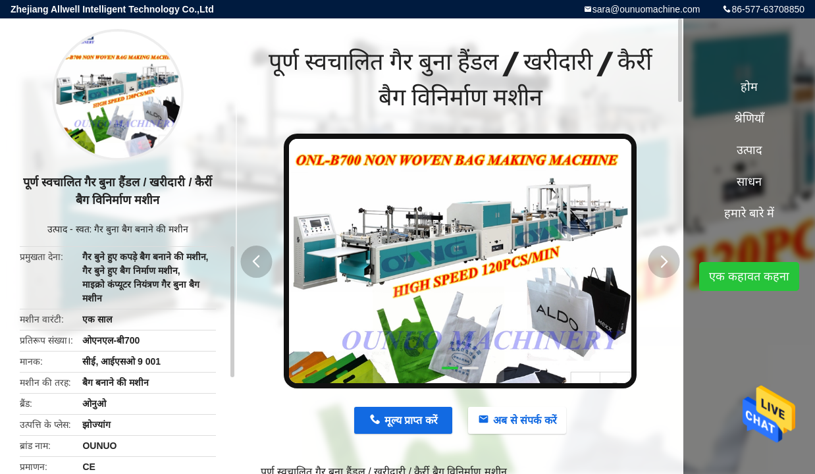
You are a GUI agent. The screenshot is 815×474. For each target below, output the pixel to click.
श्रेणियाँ (749, 118)
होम (749, 86)
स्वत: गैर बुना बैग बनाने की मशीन (132, 229)
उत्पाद (57, 229)
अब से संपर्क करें (524, 420)
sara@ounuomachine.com (646, 9)
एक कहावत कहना (749, 276)
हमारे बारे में (749, 213)
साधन (749, 181)
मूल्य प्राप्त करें (411, 420)
